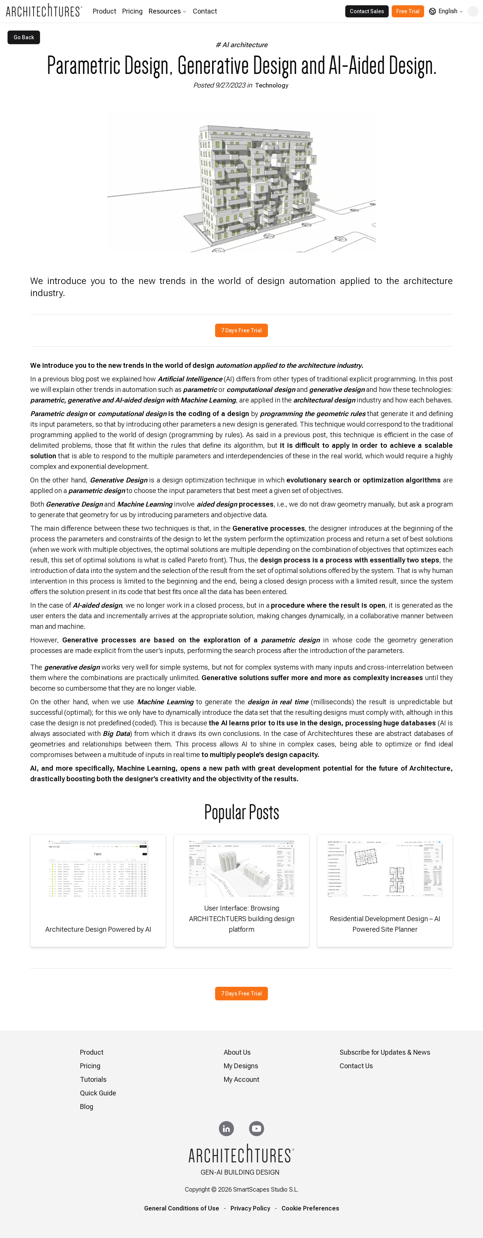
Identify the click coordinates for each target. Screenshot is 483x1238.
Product (104, 11)
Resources (168, 11)
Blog (86, 1107)
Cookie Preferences (310, 1208)
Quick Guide (98, 1093)
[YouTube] (256, 1128)
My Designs (241, 1066)
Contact (205, 11)
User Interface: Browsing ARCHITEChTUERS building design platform (241, 918)
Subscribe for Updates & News (385, 1052)
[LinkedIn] (226, 1128)
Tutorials (93, 1079)
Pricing (132, 11)
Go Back (24, 37)
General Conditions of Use (181, 1208)
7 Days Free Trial (241, 330)
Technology (271, 85)
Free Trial (408, 11)
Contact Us (356, 1066)
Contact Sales (367, 11)
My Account (241, 1079)
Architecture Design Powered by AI (98, 929)
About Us (237, 1052)
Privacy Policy (250, 1208)
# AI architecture (241, 45)
